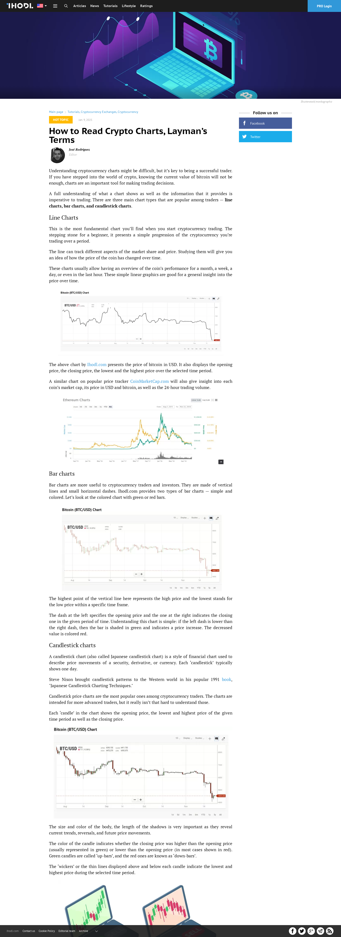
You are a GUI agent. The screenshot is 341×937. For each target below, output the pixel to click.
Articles (79, 6)
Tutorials (110, 6)
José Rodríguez (79, 149)
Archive (83, 931)
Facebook (253, 123)
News (94, 6)
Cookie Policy (47, 931)
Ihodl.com (96, 364)
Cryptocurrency (128, 112)
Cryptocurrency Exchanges (98, 112)
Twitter (251, 136)
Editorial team (67, 931)
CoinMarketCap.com (149, 381)
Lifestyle (129, 6)
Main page (56, 112)
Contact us (29, 931)
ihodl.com (13, 931)
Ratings (146, 6)
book (226, 679)
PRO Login (324, 6)
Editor (73, 154)
